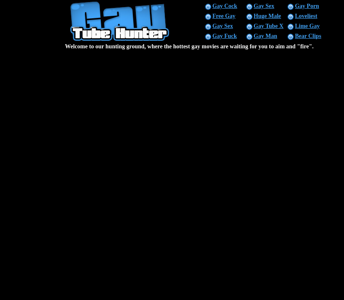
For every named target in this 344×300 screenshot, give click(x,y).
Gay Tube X (269, 26)
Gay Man (265, 36)
